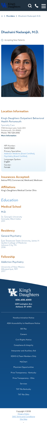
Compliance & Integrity (23, 345)
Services (23, 383)
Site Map (23, 419)
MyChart (23, 361)
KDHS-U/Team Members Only (23, 356)
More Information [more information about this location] (8, 136)
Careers (23, 334)
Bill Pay (23, 329)
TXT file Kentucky (23, 389)
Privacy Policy (23, 414)
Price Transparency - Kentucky (23, 372)
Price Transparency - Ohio (23, 378)
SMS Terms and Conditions (23, 416)
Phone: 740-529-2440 (10, 133)
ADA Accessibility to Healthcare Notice (23, 323)
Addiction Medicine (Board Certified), (19, 153)
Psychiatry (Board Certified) (15, 156)
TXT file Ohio (23, 394)
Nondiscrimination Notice (23, 317)
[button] (43, 6)
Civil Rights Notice (23, 339)
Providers (10, 16)
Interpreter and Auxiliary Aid (23, 350)
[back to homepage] (2, 16)
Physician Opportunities (23, 367)
